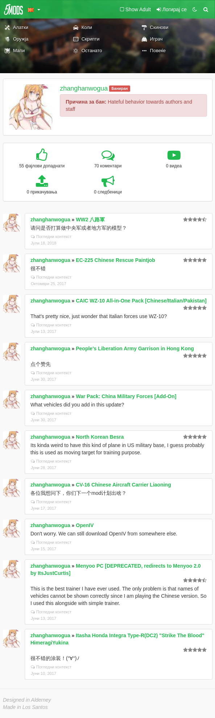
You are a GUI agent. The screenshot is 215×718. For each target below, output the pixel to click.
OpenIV (85, 525)
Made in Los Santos (25, 707)
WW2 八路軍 (90, 219)
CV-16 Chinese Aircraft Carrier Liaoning (123, 485)
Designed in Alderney (27, 700)
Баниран (120, 88)
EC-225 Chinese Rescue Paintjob (115, 260)
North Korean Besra (100, 437)
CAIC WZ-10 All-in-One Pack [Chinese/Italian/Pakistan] (141, 301)
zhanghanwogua (84, 88)
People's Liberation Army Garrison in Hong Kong (135, 348)
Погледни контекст (51, 236)
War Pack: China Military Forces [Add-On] (126, 396)
